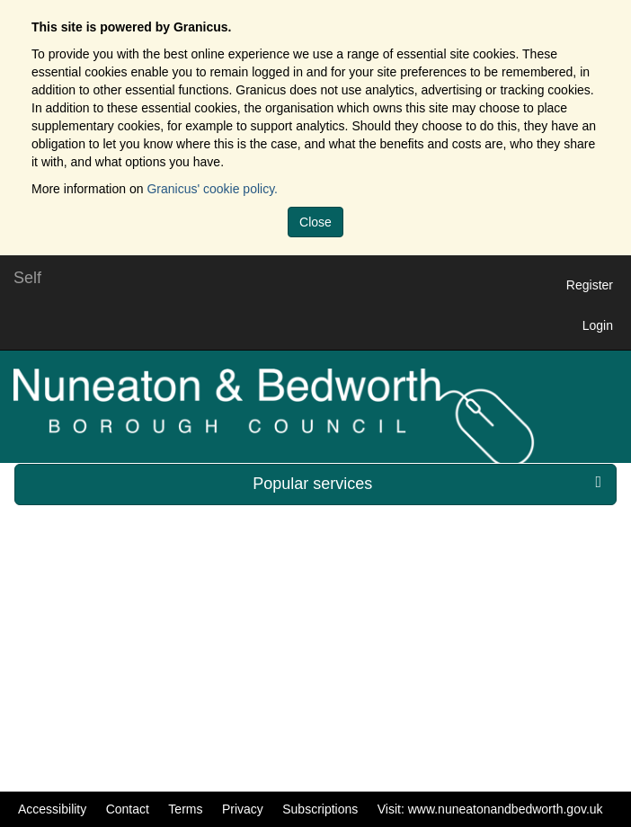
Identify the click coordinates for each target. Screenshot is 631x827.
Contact (127, 809)
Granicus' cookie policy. (212, 189)
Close (315, 222)
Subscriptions (320, 809)
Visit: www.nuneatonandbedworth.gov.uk (490, 809)
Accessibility (52, 809)
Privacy (242, 809)
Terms (185, 809)
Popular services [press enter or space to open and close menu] (427, 483)
